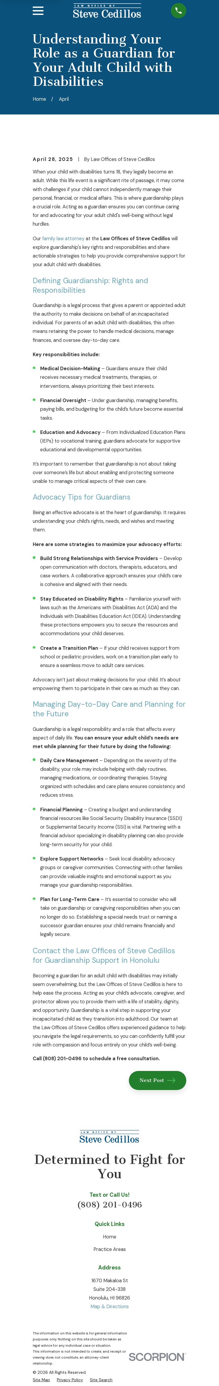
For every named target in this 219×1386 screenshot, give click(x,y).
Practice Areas (109, 1249)
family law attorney (63, 238)
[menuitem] (41, 1379)
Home (109, 1237)
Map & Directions (109, 1306)
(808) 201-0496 (109, 1205)
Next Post (157, 1080)
